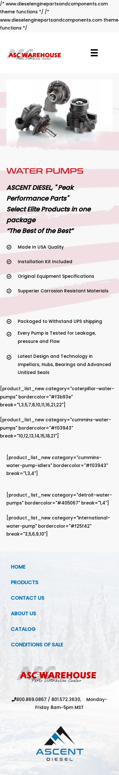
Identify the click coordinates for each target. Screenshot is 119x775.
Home (18, 567)
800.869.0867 (31, 700)
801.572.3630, (68, 700)
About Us (23, 613)
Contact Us (27, 598)
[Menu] (94, 52)
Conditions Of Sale (37, 644)
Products (24, 582)
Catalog (23, 629)
